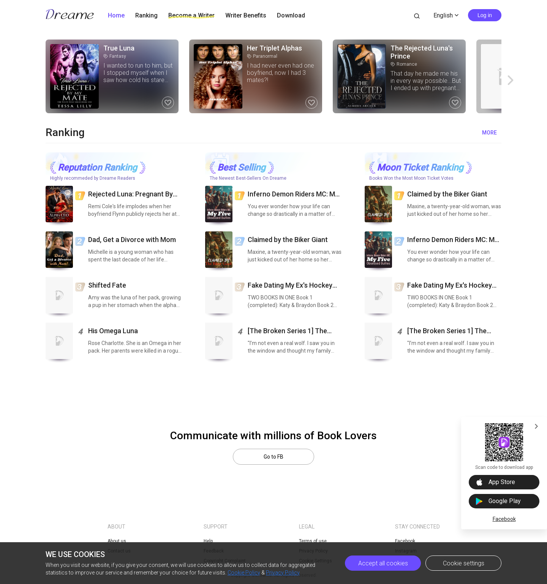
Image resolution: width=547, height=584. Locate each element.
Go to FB (273, 457)
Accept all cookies (383, 563)
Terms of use (313, 541)
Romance (403, 64)
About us (117, 541)
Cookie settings (463, 563)
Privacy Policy (283, 573)
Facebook (504, 519)
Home (116, 15)
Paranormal (262, 56)
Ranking (146, 15)
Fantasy (114, 56)
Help (208, 541)
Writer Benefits (245, 15)
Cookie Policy (244, 573)
